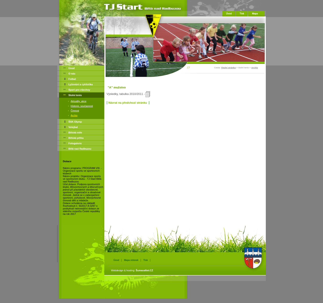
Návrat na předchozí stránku (127, 102)
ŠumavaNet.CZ (144, 270)
